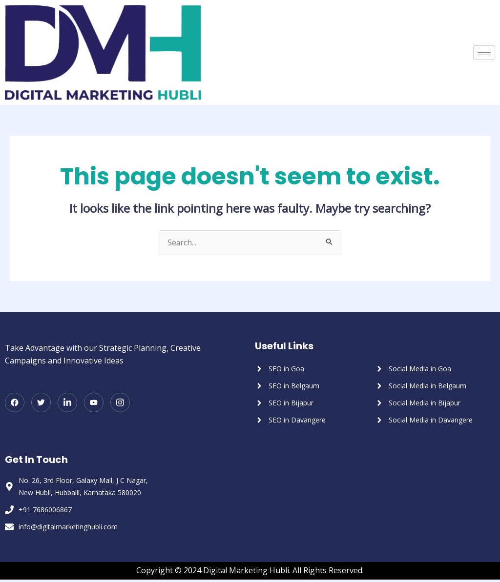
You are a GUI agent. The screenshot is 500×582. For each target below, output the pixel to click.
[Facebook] (14, 403)
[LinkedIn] (67, 403)
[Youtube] (94, 403)
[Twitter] (41, 403)
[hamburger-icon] (484, 52)
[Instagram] (120, 403)
